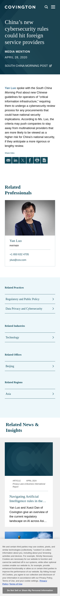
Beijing (10, 366)
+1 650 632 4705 (19, 254)
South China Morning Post (26, 65)
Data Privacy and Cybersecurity (24, 308)
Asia (8, 393)
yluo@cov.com (18, 260)
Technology (12, 337)
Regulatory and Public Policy (22, 299)
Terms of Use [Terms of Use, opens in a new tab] (15, 588)
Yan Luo (10, 88)
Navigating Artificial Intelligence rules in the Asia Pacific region (26, 498)
